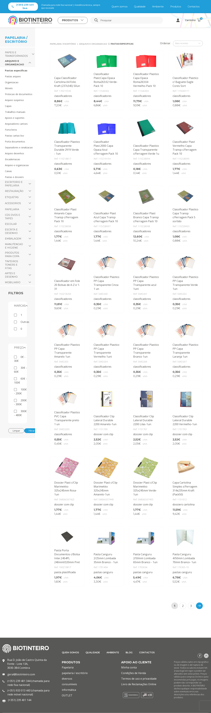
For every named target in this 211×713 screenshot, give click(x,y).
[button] (33, 54)
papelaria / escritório (63, 44)
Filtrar (32, 430)
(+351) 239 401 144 (19, 700)
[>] (199, 605)
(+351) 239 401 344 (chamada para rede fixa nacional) (28, 683)
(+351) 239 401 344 (23, 6)
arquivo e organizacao (93, 44)
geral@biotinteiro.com (21, 674)
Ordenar (165, 43)
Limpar (16, 430)
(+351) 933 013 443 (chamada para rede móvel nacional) (28, 692)
